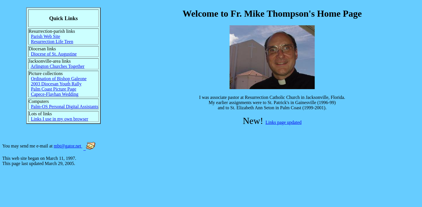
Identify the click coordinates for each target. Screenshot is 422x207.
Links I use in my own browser (59, 118)
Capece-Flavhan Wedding (54, 94)
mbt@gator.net (68, 145)
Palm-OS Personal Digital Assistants (64, 106)
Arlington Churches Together (58, 66)
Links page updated (283, 122)
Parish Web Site (45, 36)
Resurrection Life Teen (52, 41)
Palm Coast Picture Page (53, 89)
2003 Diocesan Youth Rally (56, 83)
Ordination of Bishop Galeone (58, 78)
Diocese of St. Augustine (54, 53)
